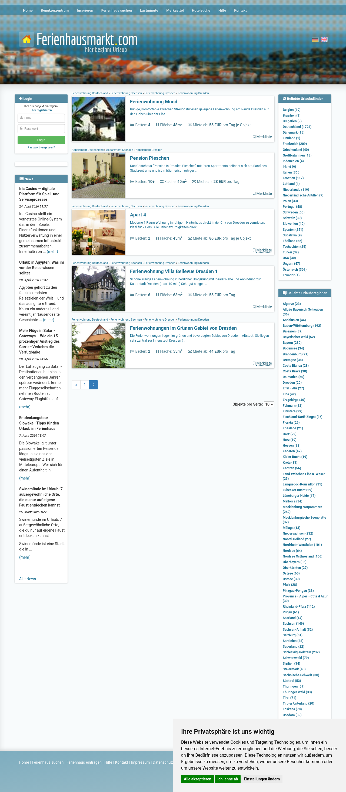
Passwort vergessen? (41, 147)
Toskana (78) (292, 709)
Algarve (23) (292, 304)
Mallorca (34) (292, 501)
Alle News (27, 579)
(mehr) (52, 251)
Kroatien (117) (293, 178)
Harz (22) (290, 434)
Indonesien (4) (293, 161)
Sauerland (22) (293, 646)
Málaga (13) (291, 528)
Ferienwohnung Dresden (160, 93)
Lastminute (149, 10)
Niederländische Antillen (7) (303, 195)
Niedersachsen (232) (298, 533)
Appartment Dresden (148, 150)
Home (28, 10)
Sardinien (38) (293, 641)
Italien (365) (292, 172)
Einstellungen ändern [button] (262, 779)
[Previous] (76, 384)
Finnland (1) (291, 138)
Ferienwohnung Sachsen (126, 93)
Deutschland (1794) (297, 127)
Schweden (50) (294, 212)
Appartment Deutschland (88, 150)
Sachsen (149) (293, 624)
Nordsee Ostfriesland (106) (302, 556)
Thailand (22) (292, 241)
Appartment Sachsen (119, 150)
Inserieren (85, 10)
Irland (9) (289, 167)
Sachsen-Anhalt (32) (298, 629)
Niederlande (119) (296, 190)
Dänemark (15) (293, 132)
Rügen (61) (291, 612)
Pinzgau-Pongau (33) (298, 591)
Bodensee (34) (293, 348)
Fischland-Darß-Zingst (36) (302, 417)
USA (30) (289, 258)
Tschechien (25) (294, 247)
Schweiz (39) (292, 218)
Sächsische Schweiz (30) (301, 675)
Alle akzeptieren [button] (197, 779)
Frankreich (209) (295, 144)
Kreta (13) (290, 462)
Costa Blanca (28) (296, 366)
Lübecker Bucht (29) (297, 490)
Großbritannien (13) (297, 155)
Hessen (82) (292, 445)
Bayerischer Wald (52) (299, 337)
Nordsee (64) (292, 551)
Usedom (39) (292, 715)
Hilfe (222, 10)
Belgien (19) (292, 110)
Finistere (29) (292, 411)
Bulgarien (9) (292, 121)
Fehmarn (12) (292, 405)
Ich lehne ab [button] (227, 779)
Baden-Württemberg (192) (302, 326)
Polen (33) (290, 201)
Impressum (140, 762)
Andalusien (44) (294, 320)
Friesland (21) (293, 428)
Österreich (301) (295, 269)
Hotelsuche (201, 10)
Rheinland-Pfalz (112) (299, 607)
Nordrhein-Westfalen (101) (302, 545)
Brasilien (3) (291, 115)
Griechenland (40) (296, 150)
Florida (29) (291, 422)
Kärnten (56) (292, 468)
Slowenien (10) (294, 224)
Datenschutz (163, 762)
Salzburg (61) (292, 635)
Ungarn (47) (291, 264)
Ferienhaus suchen (116, 10)
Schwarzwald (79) (296, 658)
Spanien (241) (293, 230)
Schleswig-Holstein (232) (301, 652)
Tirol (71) (289, 698)
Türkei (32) (291, 252)
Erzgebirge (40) (294, 400)
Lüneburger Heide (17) (299, 496)
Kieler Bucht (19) (295, 457)
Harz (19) (290, 440)
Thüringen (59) (293, 686)
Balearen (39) (292, 331)
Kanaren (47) (292, 451)
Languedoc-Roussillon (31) (302, 484)
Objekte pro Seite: (253, 404)
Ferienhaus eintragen (84, 762)
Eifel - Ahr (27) (293, 388)
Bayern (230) (292, 343)
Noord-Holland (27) (297, 539)
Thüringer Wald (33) (297, 692)
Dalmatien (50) (293, 377)
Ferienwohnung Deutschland (90, 93)
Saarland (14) (292, 618)
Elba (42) (289, 394)
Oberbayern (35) (295, 562)
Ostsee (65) (291, 573)
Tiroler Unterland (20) (298, 703)
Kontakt (240, 10)
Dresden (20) (292, 383)
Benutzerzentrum (55, 10)
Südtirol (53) (292, 681)
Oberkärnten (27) (295, 568)
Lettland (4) (291, 184)
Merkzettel (175, 10)
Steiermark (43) (294, 669)
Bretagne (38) (293, 360)
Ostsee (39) (291, 579)
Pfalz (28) (290, 585)
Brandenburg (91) (295, 354)
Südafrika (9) (292, 235)
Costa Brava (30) (295, 371)
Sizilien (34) (291, 663)
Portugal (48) (292, 207)
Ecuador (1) (291, 275)
